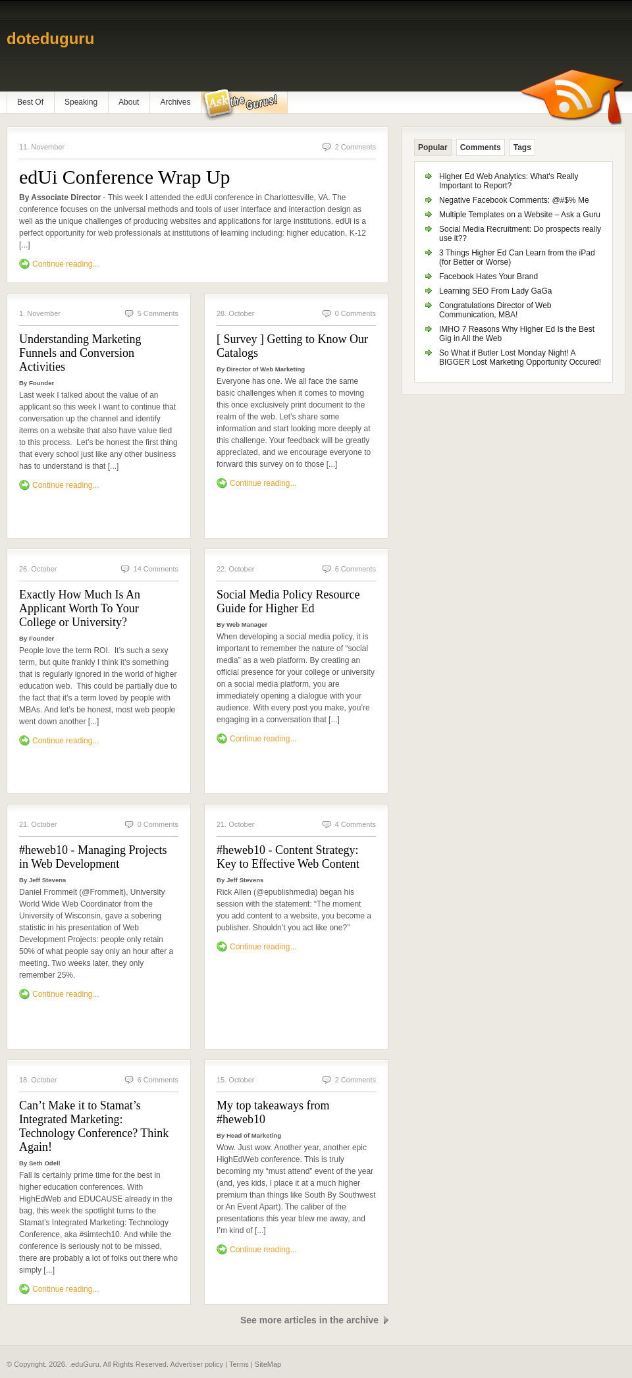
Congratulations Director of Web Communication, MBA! (495, 310)
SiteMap (268, 1364)
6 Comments (355, 569)
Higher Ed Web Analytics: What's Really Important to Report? (509, 181)
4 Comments (355, 824)
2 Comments (355, 147)
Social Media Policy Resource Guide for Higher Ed (288, 601)
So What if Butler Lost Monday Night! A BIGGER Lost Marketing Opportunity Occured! (520, 357)
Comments (480, 147)
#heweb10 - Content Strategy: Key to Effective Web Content (288, 856)
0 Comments (355, 313)
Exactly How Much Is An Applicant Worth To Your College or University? (79, 608)
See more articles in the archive (309, 1320)
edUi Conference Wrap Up (124, 177)
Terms (239, 1364)
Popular (433, 147)
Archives (175, 102)
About (128, 102)
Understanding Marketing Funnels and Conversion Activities (80, 352)
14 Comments (156, 569)
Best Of (30, 102)
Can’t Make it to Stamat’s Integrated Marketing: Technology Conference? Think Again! (94, 1126)
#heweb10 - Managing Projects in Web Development (93, 856)
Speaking (81, 102)
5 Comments (158, 313)
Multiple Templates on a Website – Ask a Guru (519, 214)
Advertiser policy (196, 1364)
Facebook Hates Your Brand (488, 276)
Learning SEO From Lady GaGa (495, 291)
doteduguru (50, 38)
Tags (522, 147)
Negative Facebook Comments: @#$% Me (514, 200)
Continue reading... (65, 264)
